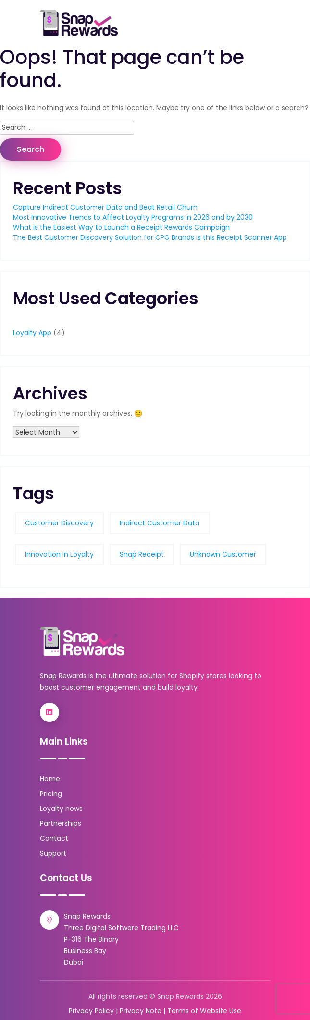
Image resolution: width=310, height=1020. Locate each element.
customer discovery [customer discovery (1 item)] (59, 523)
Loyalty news (61, 808)
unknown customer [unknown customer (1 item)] (223, 554)
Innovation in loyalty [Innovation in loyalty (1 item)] (59, 554)
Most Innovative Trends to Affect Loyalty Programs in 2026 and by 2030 (133, 217)
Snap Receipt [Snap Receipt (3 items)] (142, 554)
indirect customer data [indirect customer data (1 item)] (159, 523)
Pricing (51, 793)
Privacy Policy (91, 1011)
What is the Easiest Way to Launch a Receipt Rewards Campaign (121, 227)
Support (53, 853)
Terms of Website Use (204, 1011)
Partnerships (60, 823)
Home (50, 779)
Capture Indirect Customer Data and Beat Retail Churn (105, 207)
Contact (54, 838)
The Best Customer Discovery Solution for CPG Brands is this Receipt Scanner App (150, 237)
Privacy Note (140, 1011)
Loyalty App (32, 332)
